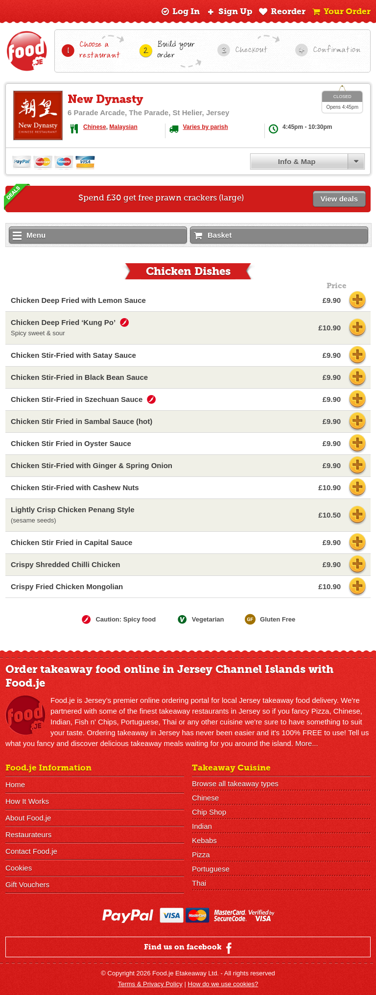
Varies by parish (205, 127)
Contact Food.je (31, 851)
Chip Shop (209, 812)
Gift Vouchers (27, 884)
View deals (339, 199)
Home (15, 784)
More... (306, 743)
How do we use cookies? (223, 984)
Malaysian (123, 127)
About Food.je (28, 818)
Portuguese (211, 869)
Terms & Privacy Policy (150, 984)
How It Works (27, 801)
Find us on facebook (189, 948)
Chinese (94, 127)
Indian (202, 826)
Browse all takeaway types (235, 783)
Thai (199, 883)
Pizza (201, 854)
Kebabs (204, 840)
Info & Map (297, 161)
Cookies (18, 868)
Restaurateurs (28, 834)
